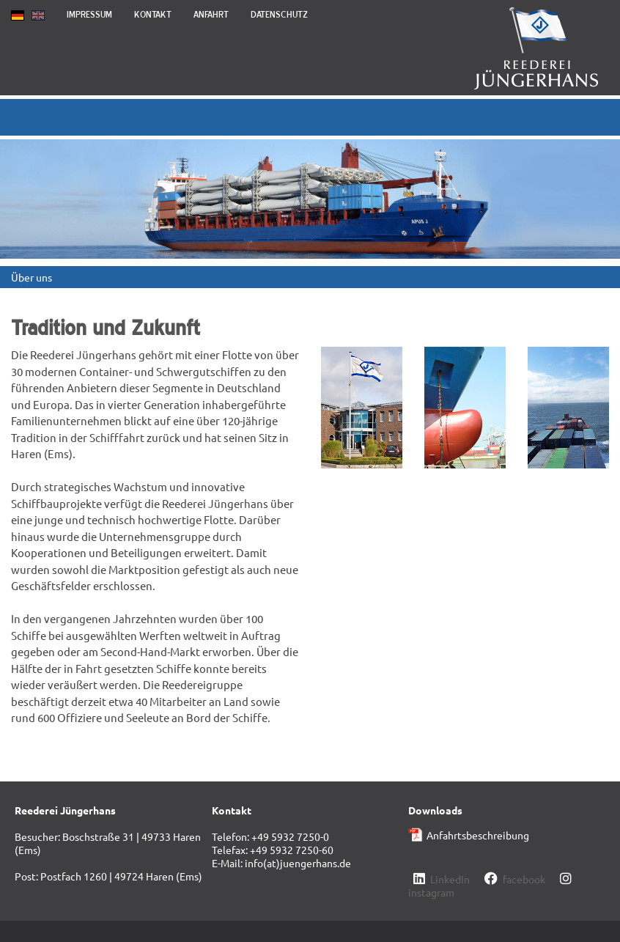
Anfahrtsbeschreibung (478, 835)
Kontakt (152, 14)
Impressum (89, 14)
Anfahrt (211, 14)
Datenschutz (279, 14)
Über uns (31, 277)
